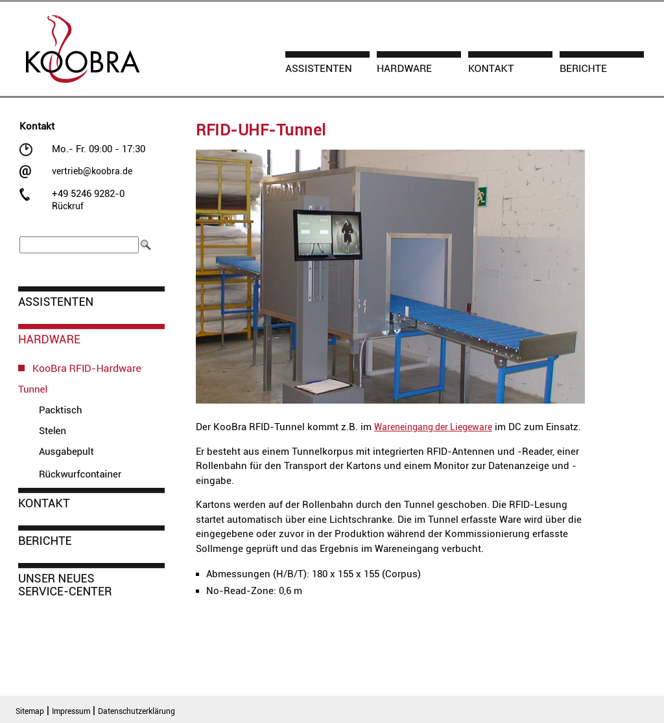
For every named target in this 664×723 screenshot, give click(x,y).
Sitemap (30, 711)
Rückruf (68, 206)
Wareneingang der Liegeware (433, 427)
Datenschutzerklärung (136, 711)
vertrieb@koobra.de (92, 171)
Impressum (71, 711)
